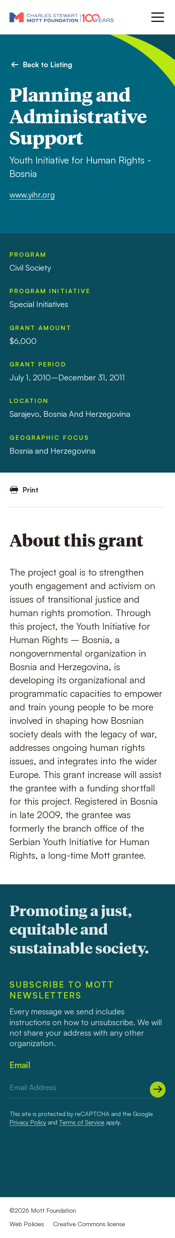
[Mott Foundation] (61, 17)
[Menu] (157, 17)
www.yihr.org (32, 195)
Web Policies (26, 1224)
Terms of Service (81, 1122)
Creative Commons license (89, 1224)
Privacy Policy (27, 1122)
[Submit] (158, 1089)
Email (20, 1065)
